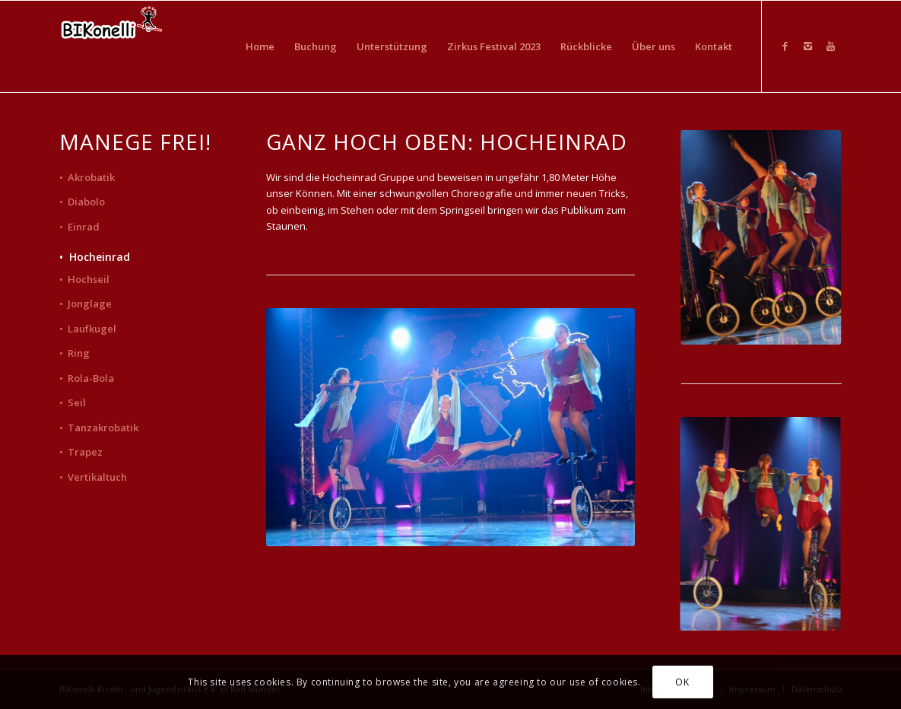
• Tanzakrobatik (98, 427)
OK (682, 682)
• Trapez (81, 452)
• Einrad (79, 227)
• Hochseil (84, 279)
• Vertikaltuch (93, 477)
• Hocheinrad (94, 257)
